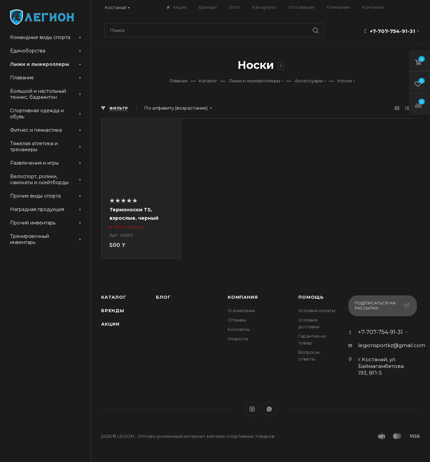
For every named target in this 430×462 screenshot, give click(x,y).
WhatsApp (269, 409)
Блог (163, 297)
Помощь (311, 297)
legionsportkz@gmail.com (391, 345)
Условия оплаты (316, 310)
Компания (243, 297)
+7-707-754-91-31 (392, 31)
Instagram (252, 409)
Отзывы (237, 320)
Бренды (112, 310)
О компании (241, 310)
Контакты (239, 329)
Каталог (113, 297)
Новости (238, 338)
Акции (110, 324)
